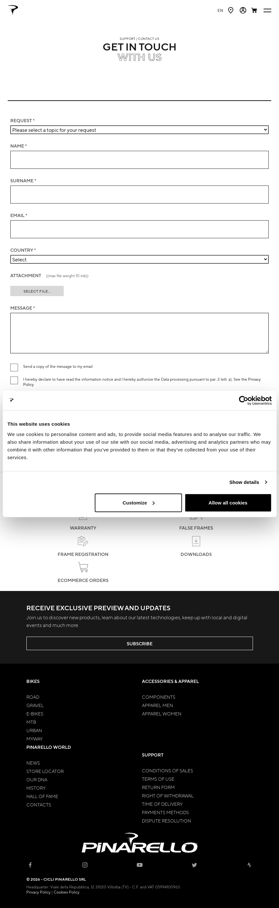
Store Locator (45, 771)
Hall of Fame (42, 796)
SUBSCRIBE (140, 643)
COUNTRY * (23, 250)
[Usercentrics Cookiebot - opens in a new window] (243, 400)
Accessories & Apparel (170, 681)
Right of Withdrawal (168, 795)
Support (152, 755)
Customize (139, 502)
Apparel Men (157, 705)
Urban (34, 730)
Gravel (35, 705)
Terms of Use (158, 779)
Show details (244, 482)
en (220, 10)
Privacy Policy (38, 891)
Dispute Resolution (166, 820)
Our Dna (36, 779)
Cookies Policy (66, 891)
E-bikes (34, 713)
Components (158, 697)
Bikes (33, 681)
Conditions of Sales (167, 770)
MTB (31, 722)
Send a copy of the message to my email (58, 366)
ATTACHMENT (49, 275)
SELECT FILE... (37, 291)
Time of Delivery (162, 804)
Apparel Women (161, 713)
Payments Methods (165, 812)
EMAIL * (18, 215)
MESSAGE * (22, 308)
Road (32, 697)
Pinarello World (48, 747)
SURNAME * (23, 180)
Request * (22, 120)
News (33, 763)
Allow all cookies (228, 502)
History (35, 788)
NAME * (18, 146)
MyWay (34, 738)
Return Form (158, 787)
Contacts (38, 804)
